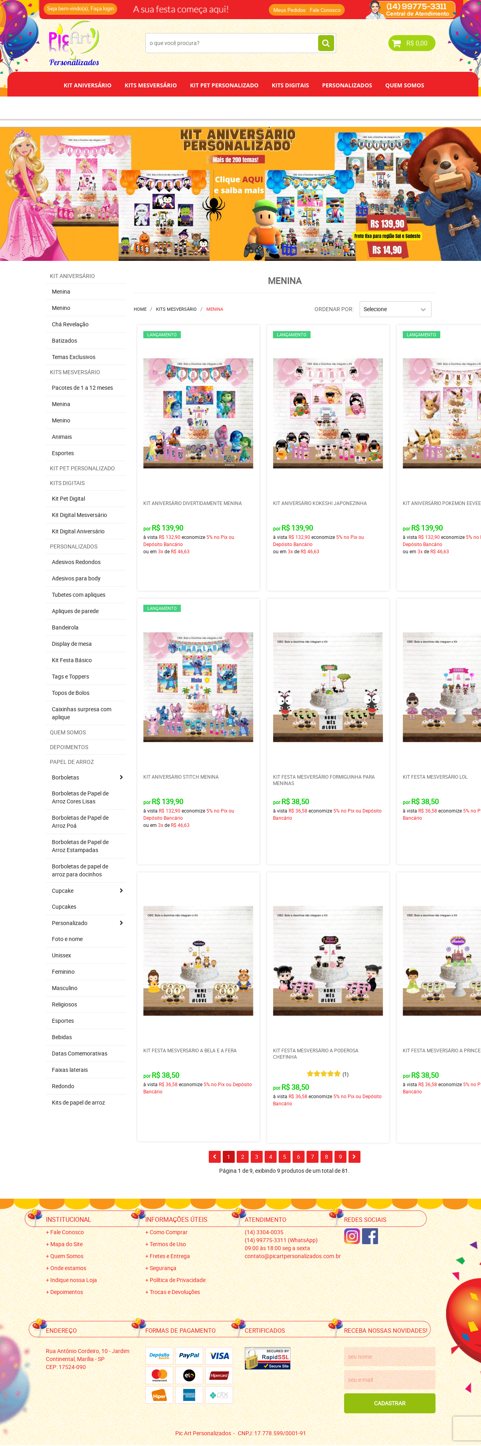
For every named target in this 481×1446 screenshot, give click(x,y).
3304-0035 (264, 1232)
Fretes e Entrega (170, 1256)
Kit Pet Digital (68, 498)
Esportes (63, 453)
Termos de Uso (168, 1244)
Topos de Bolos (70, 692)
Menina (61, 291)
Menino (61, 308)
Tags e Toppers (70, 676)
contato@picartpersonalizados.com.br (293, 1256)
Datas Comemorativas (79, 1053)
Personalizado (69, 923)
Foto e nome (67, 939)
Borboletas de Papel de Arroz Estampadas (80, 846)
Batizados (64, 340)
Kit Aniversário (87, 85)
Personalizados (347, 85)
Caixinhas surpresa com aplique (81, 713)
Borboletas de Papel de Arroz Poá (80, 821)
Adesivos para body (76, 578)
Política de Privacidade (178, 1280)
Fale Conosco (325, 10)
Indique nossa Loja (73, 1280)
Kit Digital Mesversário (79, 515)
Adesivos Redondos (76, 562)
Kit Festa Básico (72, 660)
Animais (62, 436)
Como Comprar (169, 1232)
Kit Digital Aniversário (78, 531)
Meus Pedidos (289, 10)
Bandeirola (65, 627)
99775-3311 (281, 1240)
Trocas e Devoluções (175, 1292)
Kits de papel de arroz (78, 1102)
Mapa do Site (66, 1244)
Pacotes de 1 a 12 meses (82, 387)
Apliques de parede (75, 611)
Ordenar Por (333, 309)
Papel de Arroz (271, 107)
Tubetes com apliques (78, 594)
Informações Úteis (176, 1219)
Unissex (61, 955)
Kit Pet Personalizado (224, 85)
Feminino (63, 971)
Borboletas (65, 777)
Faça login (102, 8)
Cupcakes (64, 906)
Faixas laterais (70, 1069)
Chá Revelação (70, 324)
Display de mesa (72, 643)
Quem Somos (404, 85)
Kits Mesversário (151, 85)
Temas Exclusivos (73, 357)
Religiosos (64, 1004)
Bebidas (62, 1037)
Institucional (68, 1219)
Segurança (163, 1268)
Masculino (64, 988)
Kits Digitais (290, 85)
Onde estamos (68, 1268)
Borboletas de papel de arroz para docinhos (80, 870)
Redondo (63, 1086)
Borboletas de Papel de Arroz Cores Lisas (80, 797)
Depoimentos (214, 107)
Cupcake (62, 890)
